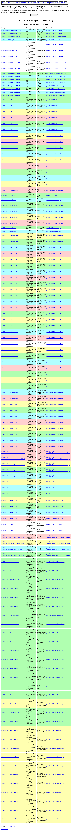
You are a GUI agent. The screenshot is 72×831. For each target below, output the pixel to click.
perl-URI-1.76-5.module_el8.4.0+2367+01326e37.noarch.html (13, 488)
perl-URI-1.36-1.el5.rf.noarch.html (10, 792)
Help (65, 2)
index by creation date (43, 2)
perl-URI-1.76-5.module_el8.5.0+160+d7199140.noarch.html (13, 482)
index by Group (10, 2)
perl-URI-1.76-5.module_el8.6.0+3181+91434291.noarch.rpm (58, 452)
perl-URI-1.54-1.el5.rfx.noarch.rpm (55, 686)
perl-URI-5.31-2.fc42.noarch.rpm (54, 205)
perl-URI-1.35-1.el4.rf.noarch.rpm (55, 819)
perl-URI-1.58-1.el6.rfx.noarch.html (10, 615)
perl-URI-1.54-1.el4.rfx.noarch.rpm (55, 712)
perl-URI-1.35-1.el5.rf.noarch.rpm (55, 810)
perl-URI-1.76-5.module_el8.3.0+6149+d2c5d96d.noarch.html (13, 494)
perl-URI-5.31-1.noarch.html (8, 228)
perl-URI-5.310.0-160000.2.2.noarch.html (11, 62)
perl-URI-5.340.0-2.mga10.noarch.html (11, 30)
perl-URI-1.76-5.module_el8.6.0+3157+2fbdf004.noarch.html (13, 458)
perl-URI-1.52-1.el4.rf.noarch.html (10, 748)
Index (3, 2)
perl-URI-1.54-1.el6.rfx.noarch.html (10, 668)
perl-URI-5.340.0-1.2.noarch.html (9, 50)
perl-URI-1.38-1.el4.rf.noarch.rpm (55, 783)
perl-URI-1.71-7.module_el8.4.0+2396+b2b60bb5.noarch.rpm (58, 548)
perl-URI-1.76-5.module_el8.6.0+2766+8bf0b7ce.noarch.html (13, 464)
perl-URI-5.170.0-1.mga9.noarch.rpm (55, 73)
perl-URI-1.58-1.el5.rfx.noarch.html (10, 633)
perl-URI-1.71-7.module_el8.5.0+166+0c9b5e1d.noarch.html (12, 542)
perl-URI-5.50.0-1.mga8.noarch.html (10, 85)
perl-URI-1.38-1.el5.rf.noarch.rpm (55, 774)
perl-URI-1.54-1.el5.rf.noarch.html (10, 703)
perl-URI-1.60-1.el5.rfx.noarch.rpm (55, 579)
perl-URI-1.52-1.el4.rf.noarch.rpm (55, 748)
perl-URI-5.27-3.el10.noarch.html (9, 235)
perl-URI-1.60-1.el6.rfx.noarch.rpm (55, 562)
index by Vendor (32, 2)
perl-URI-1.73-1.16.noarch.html (9, 524)
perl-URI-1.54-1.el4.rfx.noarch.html (10, 712)
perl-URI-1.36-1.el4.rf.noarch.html (10, 801)
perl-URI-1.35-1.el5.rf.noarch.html (10, 810)
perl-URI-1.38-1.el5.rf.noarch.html (10, 774)
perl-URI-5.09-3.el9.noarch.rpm (54, 404)
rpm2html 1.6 (11, 826)
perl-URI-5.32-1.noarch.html (8, 195)
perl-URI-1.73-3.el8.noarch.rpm (54, 500)
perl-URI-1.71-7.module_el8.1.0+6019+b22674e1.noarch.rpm (58, 554)
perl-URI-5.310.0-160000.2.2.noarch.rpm (56, 62)
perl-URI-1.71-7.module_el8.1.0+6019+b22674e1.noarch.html (13, 554)
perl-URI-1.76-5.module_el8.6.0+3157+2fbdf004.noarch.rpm (58, 458)
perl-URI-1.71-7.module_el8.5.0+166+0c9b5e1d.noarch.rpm (58, 542)
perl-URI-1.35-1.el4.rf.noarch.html (10, 819)
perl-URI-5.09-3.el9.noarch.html (9, 404)
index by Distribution (20, 2)
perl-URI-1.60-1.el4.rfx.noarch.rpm (55, 597)
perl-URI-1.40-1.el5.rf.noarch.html (10, 757)
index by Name (54, 2)
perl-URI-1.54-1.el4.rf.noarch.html (10, 730)
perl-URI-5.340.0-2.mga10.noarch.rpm (56, 30)
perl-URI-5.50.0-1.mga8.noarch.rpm (55, 85)
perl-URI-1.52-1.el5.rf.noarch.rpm (55, 739)
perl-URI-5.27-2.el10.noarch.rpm (54, 350)
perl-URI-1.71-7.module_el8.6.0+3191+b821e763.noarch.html (13, 536)
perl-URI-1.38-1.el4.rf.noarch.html (10, 783)
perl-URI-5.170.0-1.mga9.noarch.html (10, 73)
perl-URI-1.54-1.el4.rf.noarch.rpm (55, 730)
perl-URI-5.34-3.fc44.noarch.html (9, 100)
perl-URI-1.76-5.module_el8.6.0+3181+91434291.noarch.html (13, 452)
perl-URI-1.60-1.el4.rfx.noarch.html (10, 597)
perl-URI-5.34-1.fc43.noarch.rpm (54, 148)
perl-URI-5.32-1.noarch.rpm (53, 195)
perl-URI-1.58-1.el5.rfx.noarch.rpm (55, 633)
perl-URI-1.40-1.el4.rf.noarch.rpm (55, 765)
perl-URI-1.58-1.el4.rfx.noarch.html (10, 650)
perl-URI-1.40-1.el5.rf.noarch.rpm (55, 757)
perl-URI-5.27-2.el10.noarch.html (9, 350)
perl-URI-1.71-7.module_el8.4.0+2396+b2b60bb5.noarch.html (13, 548)
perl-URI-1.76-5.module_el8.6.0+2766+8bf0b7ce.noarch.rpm (58, 464)
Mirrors (61, 2)
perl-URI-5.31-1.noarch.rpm (53, 228)
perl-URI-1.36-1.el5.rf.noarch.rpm (55, 792)
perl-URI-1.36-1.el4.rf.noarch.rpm (55, 801)
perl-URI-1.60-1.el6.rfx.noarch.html (10, 562)
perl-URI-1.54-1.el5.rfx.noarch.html (10, 686)
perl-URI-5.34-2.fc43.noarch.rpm (54, 124)
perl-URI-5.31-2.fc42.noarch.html (9, 205)
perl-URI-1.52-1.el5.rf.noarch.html (10, 739)
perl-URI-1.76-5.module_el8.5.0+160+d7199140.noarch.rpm (58, 482)
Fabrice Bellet (4, 829)
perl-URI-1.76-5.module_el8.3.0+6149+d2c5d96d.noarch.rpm (58, 494)
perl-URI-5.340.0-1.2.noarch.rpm (54, 44)
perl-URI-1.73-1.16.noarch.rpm (54, 524)
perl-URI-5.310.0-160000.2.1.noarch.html (11, 68)
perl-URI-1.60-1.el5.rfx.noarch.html (10, 579)
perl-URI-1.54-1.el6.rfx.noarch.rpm (55, 668)
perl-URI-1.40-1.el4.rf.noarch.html (10, 765)
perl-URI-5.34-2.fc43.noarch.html (9, 124)
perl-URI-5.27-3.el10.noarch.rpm (54, 235)
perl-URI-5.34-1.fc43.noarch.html (9, 148)
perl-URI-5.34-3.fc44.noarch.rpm (54, 100)
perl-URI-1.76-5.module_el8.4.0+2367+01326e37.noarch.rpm (58, 488)
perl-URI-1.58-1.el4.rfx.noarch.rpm (55, 650)
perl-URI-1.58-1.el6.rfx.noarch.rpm (55, 615)
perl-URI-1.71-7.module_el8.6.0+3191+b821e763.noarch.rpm (58, 536)
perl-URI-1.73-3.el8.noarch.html (9, 500)
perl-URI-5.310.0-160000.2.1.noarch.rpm (56, 68)
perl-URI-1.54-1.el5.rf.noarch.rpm (55, 703)
